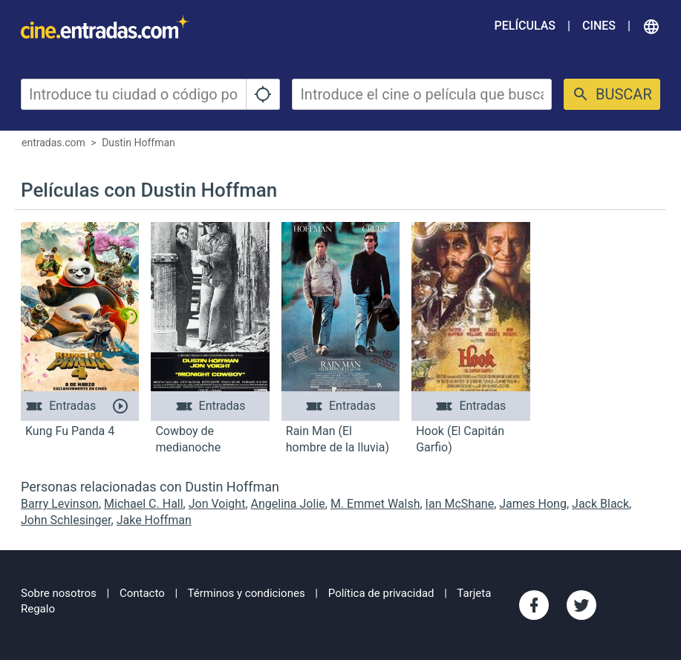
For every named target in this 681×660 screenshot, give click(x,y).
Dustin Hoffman (138, 142)
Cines (599, 26)
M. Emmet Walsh (375, 504)
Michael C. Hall (143, 504)
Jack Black (600, 504)
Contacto (142, 593)
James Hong (533, 504)
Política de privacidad (381, 593)
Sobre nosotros (59, 593)
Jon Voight (217, 504)
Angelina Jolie (288, 504)
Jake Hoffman (154, 520)
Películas (525, 26)
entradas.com (53, 142)
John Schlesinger (66, 520)
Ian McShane (460, 504)
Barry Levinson (60, 504)
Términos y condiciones (246, 593)
